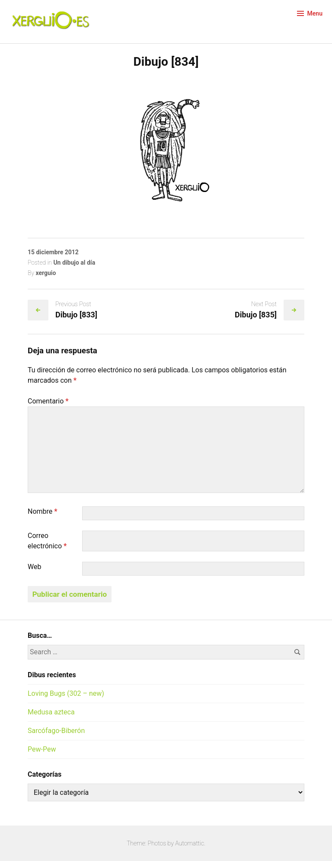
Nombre (42, 511)
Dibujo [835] (256, 314)
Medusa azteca (51, 712)
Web (34, 567)
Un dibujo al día (74, 262)
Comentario (48, 401)
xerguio (45, 272)
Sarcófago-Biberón (56, 731)
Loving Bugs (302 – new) (66, 693)
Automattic (189, 843)
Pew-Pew (42, 749)
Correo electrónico (47, 540)
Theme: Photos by (151, 843)
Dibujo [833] (76, 314)
